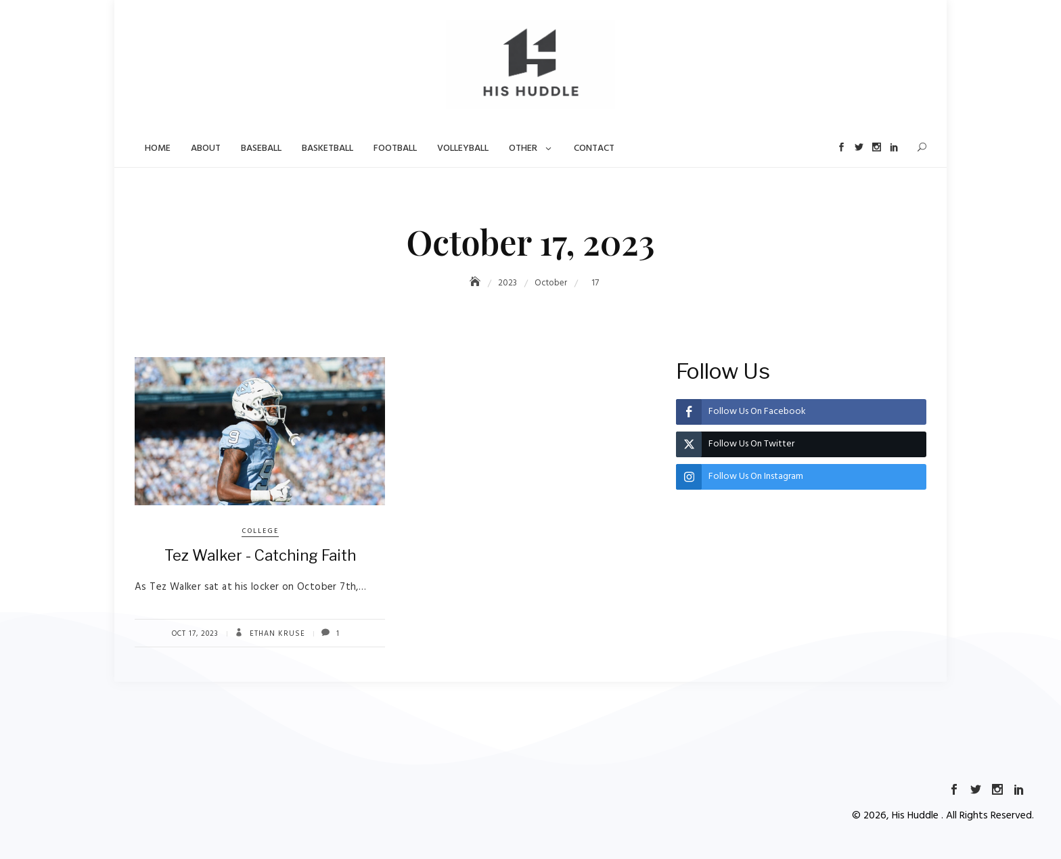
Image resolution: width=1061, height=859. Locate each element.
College (260, 531)
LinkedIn (893, 147)
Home (158, 148)
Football (395, 148)
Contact (594, 148)
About (206, 148)
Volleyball (463, 148)
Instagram (875, 147)
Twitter (857, 147)
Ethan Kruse (276, 634)
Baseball (261, 148)
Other (523, 148)
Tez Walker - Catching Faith (260, 555)
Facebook (838, 147)
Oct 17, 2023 (195, 634)
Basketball (327, 148)
